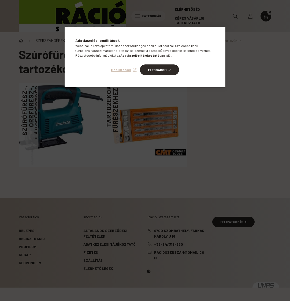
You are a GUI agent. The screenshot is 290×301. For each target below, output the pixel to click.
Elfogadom (157, 70)
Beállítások (121, 69)
